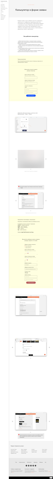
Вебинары (41, 462)
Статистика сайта (23, 453)
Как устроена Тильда (13, 449)
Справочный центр (22, 462)
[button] (50, 477)
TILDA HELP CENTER (31, 4)
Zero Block (33, 449)
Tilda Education (29, 462)
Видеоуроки (35, 462)
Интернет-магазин (23, 450)
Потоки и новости (44, 449)
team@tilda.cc (32, 472)
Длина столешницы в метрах (29, 74)
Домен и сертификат (24, 449)
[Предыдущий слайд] (16, 159)
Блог (45, 462)
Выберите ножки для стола (29, 267)
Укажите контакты (28, 274)
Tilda (16, 462)
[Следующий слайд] (46, 159)
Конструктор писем (34, 450)
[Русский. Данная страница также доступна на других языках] (50, 477)
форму (13, 472)
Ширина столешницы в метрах (30, 80)
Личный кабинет (44, 450)
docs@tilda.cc (49, 471)
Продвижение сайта (13, 453)
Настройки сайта (13, 450)
